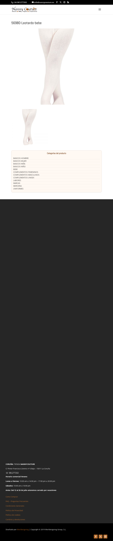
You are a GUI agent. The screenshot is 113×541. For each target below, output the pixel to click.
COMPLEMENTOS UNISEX (23, 177)
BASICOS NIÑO (19, 166)
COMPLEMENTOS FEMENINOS (25, 172)
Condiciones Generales (15, 506)
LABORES (17, 180)
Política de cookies (13, 515)
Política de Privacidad (14, 510)
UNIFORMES (18, 189)
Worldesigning (23, 529)
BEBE (15, 169)
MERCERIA (17, 186)
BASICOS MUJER (19, 161)
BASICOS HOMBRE (21, 158)
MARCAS (16, 183)
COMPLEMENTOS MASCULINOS (26, 175)
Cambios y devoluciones (15, 519)
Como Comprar (12, 497)
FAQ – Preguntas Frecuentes (17, 501)
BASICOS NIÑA (19, 164)
